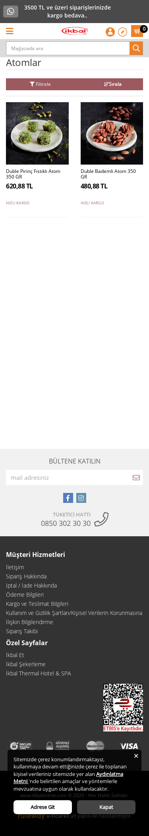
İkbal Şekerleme (26, 664)
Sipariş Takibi (22, 631)
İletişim (15, 567)
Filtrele (40, 84)
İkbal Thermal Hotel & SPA (38, 673)
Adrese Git (43, 807)
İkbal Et (15, 655)
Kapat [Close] (106, 807)
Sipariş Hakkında (26, 576)
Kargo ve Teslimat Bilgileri (37, 603)
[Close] (136, 755)
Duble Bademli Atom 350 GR (108, 174)
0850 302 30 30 (66, 523)
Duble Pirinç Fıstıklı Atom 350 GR (33, 174)
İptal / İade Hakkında (31, 585)
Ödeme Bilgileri (25, 594)
